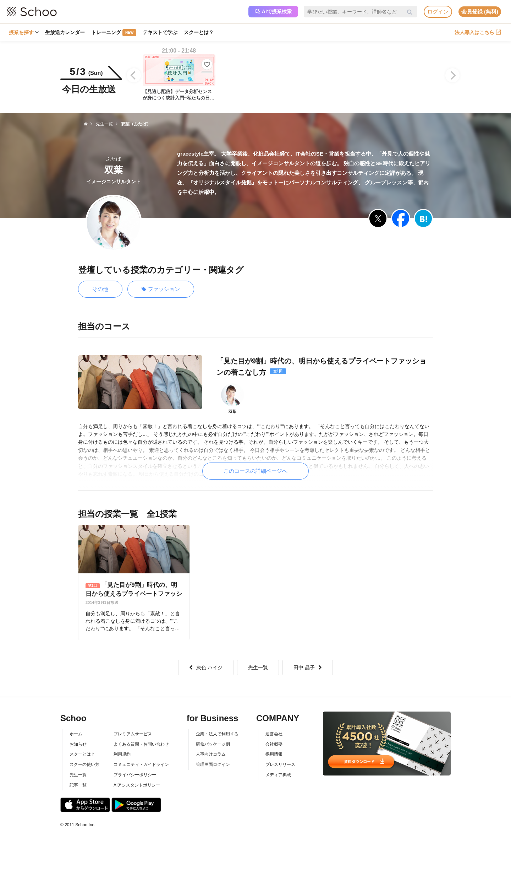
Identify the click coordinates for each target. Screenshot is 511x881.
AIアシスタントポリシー (137, 785)
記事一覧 (78, 785)
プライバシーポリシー (135, 774)
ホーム (76, 733)
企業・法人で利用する (217, 733)
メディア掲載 (278, 774)
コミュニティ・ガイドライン (141, 764)
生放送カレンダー (65, 32)
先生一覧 (258, 667)
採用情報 (273, 754)
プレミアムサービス (133, 733)
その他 (100, 289)
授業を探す (24, 32)
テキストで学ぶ (160, 32)
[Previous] (134, 75)
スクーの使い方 (84, 764)
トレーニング (113, 32)
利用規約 (122, 754)
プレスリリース (280, 764)
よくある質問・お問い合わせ (141, 744)
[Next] (452, 75)
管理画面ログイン (213, 764)
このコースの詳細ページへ (255, 471)
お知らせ (78, 744)
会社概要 (273, 744)
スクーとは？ (199, 32)
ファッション (161, 289)
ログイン (438, 12)
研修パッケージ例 (213, 744)
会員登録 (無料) (479, 12)
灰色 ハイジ (205, 667)
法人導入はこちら (478, 32)
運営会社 (273, 733)
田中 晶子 (307, 667)
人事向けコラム (211, 754)
